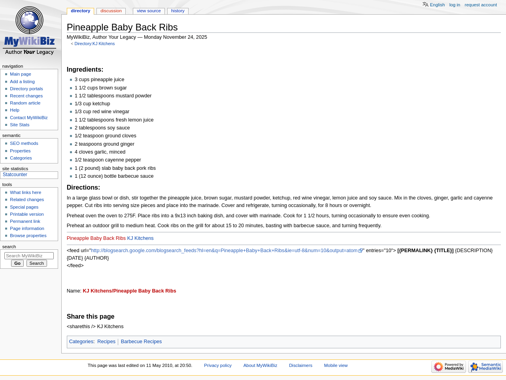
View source (148, 10)
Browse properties (28, 235)
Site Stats (19, 124)
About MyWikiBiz (261, 365)
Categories (81, 341)
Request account (481, 4)
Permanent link (25, 221)
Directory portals (26, 88)
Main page (20, 74)
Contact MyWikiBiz (28, 117)
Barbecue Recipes (141, 341)
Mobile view (336, 365)
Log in (454, 4)
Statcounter (15, 174)
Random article (25, 103)
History (178, 10)
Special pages (24, 207)
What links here (25, 192)
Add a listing (22, 81)
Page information (27, 228)
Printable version (26, 214)
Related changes (27, 199)
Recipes (106, 341)
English (437, 4)
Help (14, 110)
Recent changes (26, 95)
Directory (80, 10)
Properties (20, 150)
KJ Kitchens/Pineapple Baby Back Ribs (129, 291)
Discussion (110, 10)
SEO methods (24, 143)
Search (9, 246)
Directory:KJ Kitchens (94, 43)
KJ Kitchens (140, 238)
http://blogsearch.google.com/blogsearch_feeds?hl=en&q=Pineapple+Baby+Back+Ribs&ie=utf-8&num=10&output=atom (224, 250)
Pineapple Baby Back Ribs (96, 238)
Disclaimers (300, 365)
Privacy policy (218, 365)
